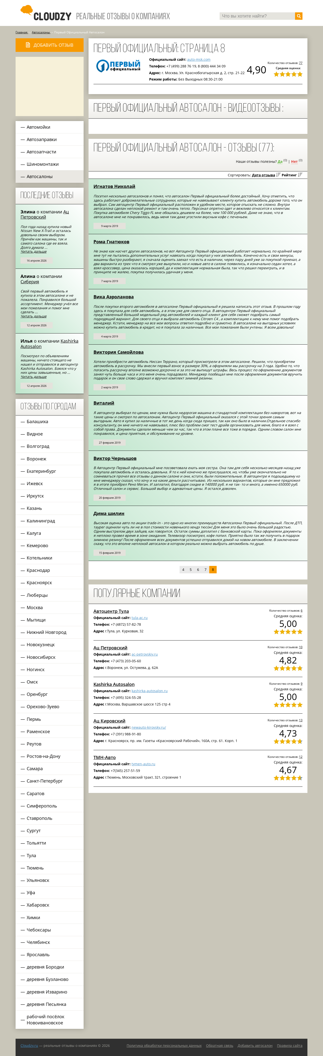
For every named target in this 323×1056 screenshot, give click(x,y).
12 (300, 757)
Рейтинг (289, 175)
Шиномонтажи (43, 164)
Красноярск (39, 582)
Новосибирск (41, 657)
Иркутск (35, 496)
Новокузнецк (41, 644)
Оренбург (37, 694)
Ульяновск (38, 880)
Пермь (34, 719)
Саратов (35, 793)
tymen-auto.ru (143, 764)
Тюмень (35, 868)
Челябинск (38, 942)
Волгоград (38, 446)
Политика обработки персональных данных (164, 1045)
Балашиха (37, 421)
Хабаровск (38, 905)
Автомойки (38, 127)
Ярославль (38, 954)
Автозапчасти (41, 152)
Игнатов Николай (114, 186)
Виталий (103, 403)
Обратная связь (219, 1045)
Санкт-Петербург (45, 781)
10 (300, 647)
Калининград (41, 521)
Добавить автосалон (255, 1045)
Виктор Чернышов (115, 458)
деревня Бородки (45, 967)
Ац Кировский (109, 721)
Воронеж (36, 459)
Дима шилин (108, 513)
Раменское (38, 731)
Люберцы (37, 595)
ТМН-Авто (104, 757)
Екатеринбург (41, 471)
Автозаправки (42, 139)
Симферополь (42, 806)
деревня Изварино (47, 992)
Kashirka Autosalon (114, 684)
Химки (33, 917)
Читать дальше (33, 251)
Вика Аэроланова (113, 297)
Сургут (34, 830)
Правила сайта (289, 1045)
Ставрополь (39, 818)
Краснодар (38, 570)
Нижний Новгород (46, 632)
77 (300, 63)
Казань (34, 508)
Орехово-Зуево (43, 706)
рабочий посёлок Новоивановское (45, 1020)
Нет (294, 161)
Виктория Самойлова (118, 352)
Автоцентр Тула (111, 611)
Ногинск (36, 669)
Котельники (39, 558)
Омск (32, 682)
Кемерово (37, 545)
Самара (35, 768)
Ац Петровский (45, 214)
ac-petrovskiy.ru (145, 654)
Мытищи (36, 620)
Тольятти (36, 843)
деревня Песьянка (46, 1004)
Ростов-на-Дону (43, 756)
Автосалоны (40, 176)
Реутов (34, 744)
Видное (35, 434)
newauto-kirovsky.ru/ (149, 727)
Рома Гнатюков (111, 242)
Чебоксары (39, 930)
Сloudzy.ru (29, 1045)
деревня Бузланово (48, 979)
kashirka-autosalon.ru (150, 690)
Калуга (34, 533)
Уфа (31, 892)
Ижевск (35, 483)
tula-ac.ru (140, 617)
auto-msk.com (198, 59)
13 (300, 720)
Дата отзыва (263, 175)
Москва (35, 607)
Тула (31, 855)
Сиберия (30, 282)
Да (280, 161)
